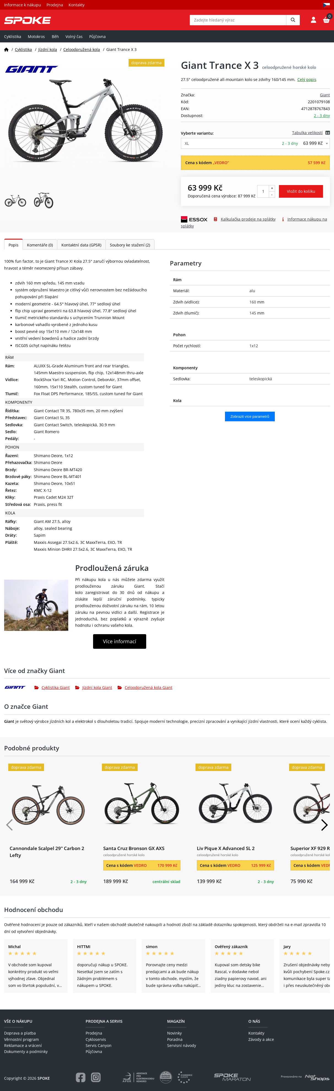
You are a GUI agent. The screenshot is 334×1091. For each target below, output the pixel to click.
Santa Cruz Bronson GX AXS (133, 852)
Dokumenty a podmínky (26, 1051)
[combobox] (255, 147)
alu (252, 294)
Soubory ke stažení (130, 248)
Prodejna (55, 4)
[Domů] (6, 53)
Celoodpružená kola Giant (145, 691)
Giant (325, 99)
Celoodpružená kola (81, 53)
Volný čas (74, 40)
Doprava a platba (20, 1033)
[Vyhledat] (293, 22)
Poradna (175, 1039)
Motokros (36, 40)
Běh (55, 40)
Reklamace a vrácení (23, 1045)
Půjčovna (97, 40)
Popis (13, 248)
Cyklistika (12, 40)
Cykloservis (96, 1039)
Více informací (119, 645)
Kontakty (77, 4)
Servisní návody (181, 1045)
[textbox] (255, 147)
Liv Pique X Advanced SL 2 (226, 852)
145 (252, 316)
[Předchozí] (9, 829)
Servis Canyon (99, 1045)
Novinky (174, 1033)
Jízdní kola (47, 53)
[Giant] (19, 691)
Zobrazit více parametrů (249, 421)
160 (252, 305)
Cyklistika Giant (52, 691)
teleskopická (260, 383)
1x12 (253, 349)
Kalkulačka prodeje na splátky (248, 223)
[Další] (324, 829)
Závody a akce (261, 1039)
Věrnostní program (21, 1039)
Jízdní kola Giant (93, 691)
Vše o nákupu (18, 1021)
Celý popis (306, 83)
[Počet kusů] (263, 195)
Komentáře (40, 248)
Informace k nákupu (22, 4)
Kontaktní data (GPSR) (81, 248)
